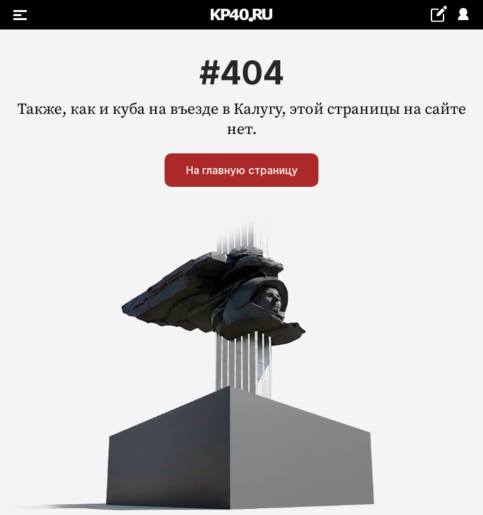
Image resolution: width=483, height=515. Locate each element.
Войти (463, 15)
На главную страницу (242, 170)
